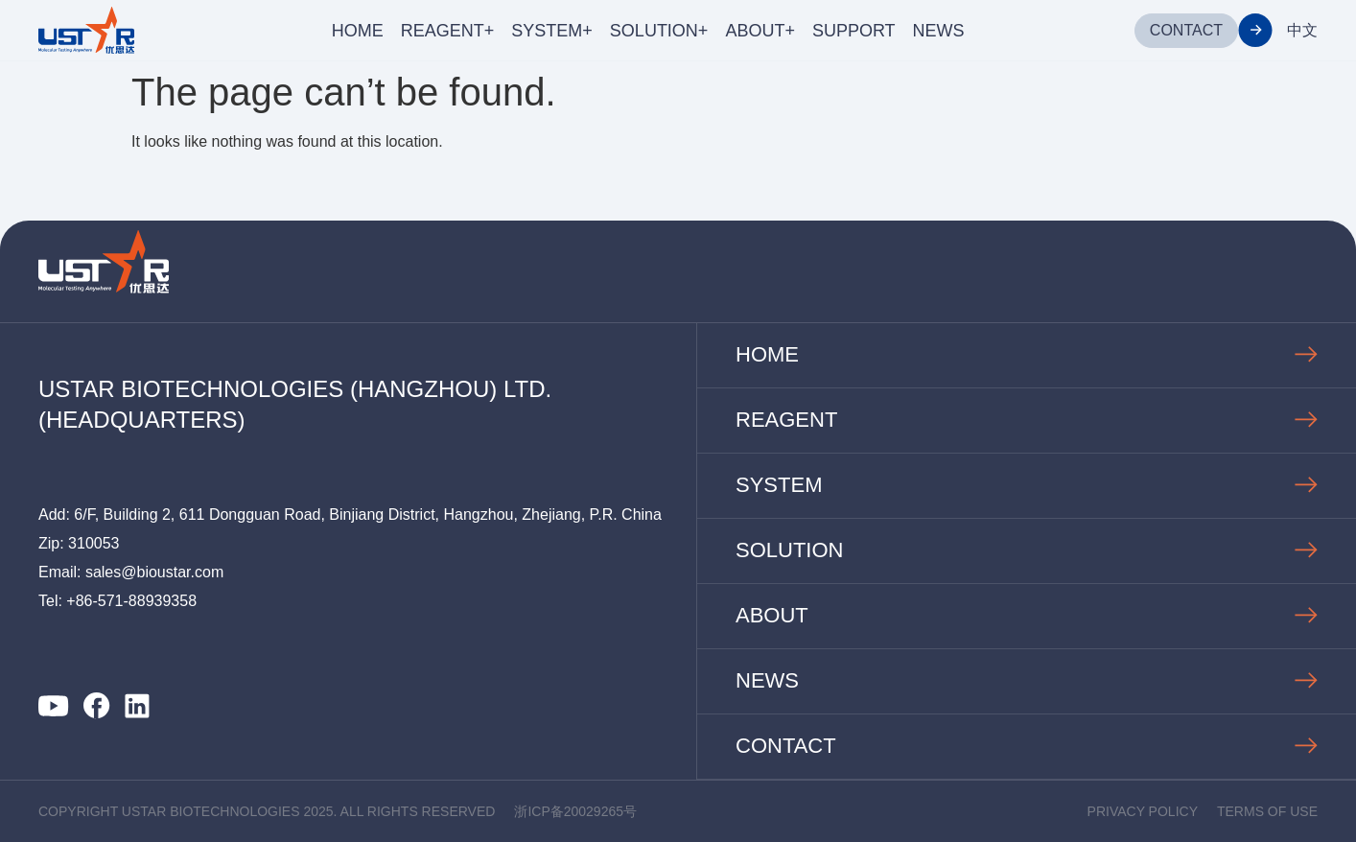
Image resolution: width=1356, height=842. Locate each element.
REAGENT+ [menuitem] (448, 30)
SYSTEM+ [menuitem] (552, 30)
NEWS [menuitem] (939, 30)
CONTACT (1186, 30)
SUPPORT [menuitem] (854, 30)
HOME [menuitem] (358, 30)
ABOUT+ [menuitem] (760, 30)
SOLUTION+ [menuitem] (659, 30)
